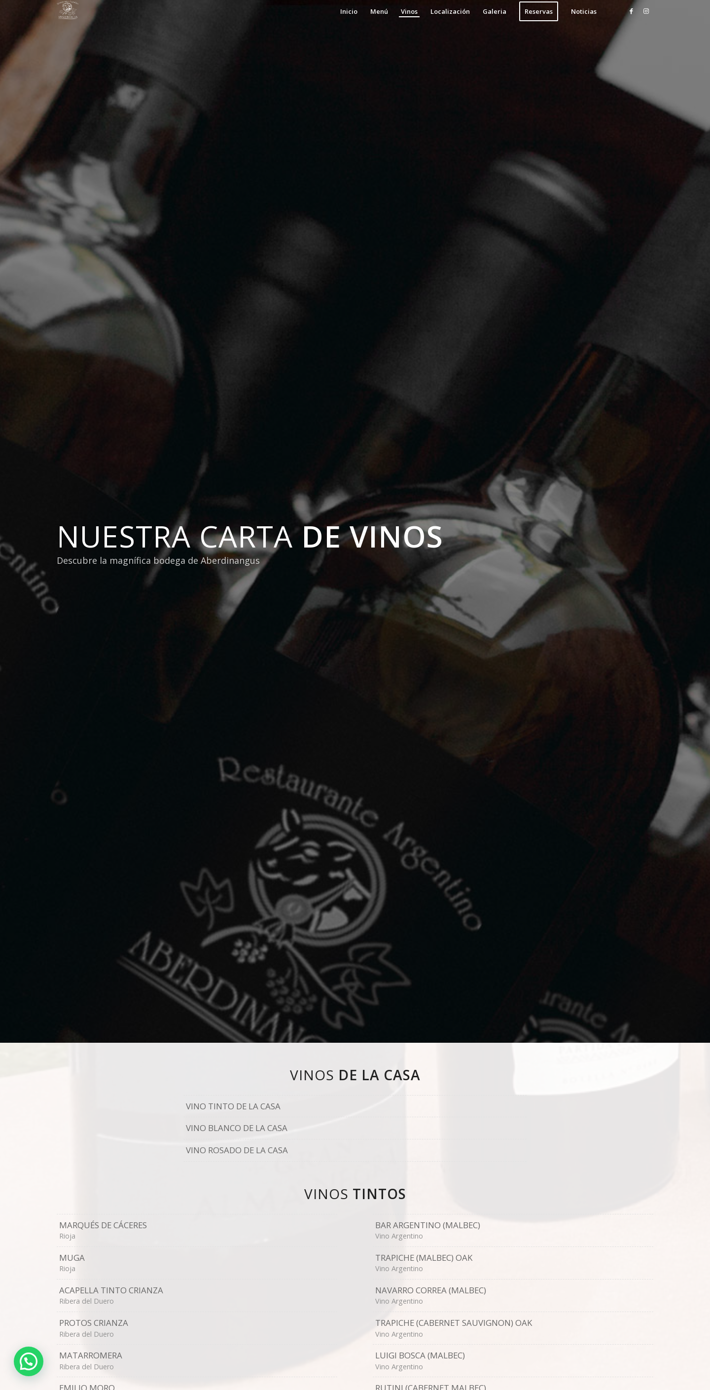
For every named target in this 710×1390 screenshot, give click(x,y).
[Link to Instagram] (646, 10)
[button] (28, 1361)
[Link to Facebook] (631, 10)
